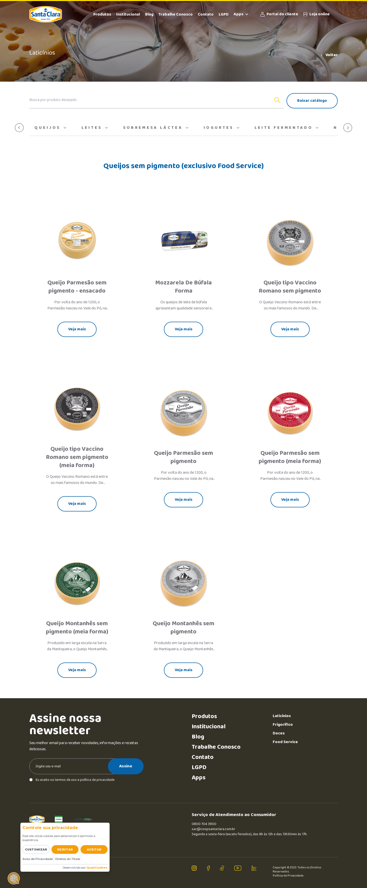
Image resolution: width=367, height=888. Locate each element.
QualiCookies (97, 867)
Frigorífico (283, 724)
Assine (125, 766)
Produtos (102, 14)
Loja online (316, 14)
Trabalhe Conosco (176, 14)
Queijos (50, 128)
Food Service (285, 742)
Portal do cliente (279, 14)
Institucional (128, 14)
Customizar (36, 849)
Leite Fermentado (286, 128)
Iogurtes (221, 128)
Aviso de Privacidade (37, 859)
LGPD (224, 14)
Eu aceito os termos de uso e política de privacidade (71, 779)
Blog (149, 14)
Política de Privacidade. (288, 876)
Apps (241, 14)
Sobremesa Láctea (155, 128)
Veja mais (77, 329)
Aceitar (94, 849)
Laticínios (282, 716)
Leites (95, 128)
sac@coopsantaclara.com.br (213, 829)
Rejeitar (65, 849)
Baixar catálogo (312, 100)
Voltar (329, 55)
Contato (206, 14)
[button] (19, 127)
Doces (279, 733)
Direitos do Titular (67, 859)
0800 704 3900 (204, 824)
